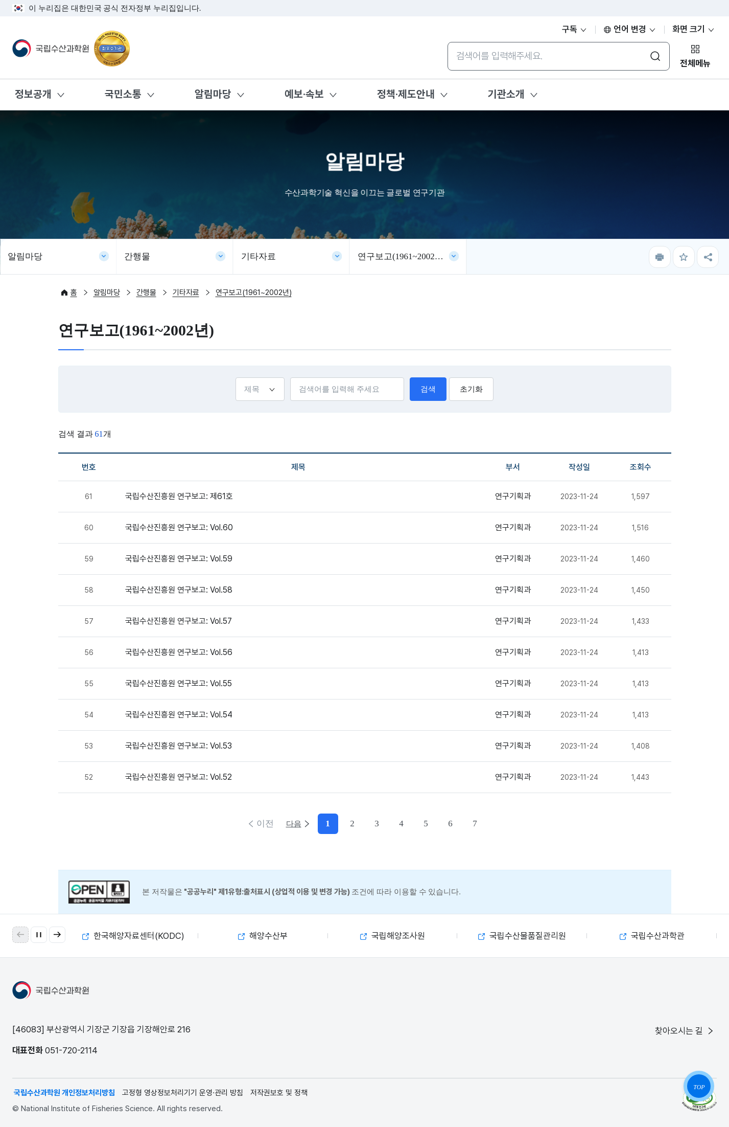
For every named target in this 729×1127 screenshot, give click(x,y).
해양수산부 (263, 936)
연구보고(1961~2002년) (402, 256)
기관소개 (506, 94)
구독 (574, 29)
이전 (264, 823)
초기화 (471, 389)
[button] (57, 935)
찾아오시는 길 (685, 1031)
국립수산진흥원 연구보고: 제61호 (179, 496)
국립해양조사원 (392, 936)
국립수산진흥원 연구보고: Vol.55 (178, 683)
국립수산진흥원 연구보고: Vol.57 (178, 621)
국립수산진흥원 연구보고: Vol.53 (178, 746)
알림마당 (213, 94)
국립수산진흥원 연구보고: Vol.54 (178, 714)
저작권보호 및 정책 (279, 1092)
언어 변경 (629, 29)
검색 (428, 389)
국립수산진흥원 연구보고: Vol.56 (178, 652)
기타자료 (258, 256)
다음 (465, 823)
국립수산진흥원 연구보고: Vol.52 (178, 777)
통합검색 (447, 41)
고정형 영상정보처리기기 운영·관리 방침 (182, 1092)
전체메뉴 (695, 63)
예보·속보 (304, 94)
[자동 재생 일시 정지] (39, 935)
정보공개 (33, 94)
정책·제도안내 (406, 94)
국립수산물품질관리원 (522, 936)
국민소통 (123, 94)
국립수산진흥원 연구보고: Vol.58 (178, 590)
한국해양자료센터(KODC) (133, 936)
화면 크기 (693, 29)
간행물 (137, 256)
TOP (698, 1087)
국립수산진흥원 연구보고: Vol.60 (179, 527)
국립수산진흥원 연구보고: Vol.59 (178, 559)
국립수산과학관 (652, 936)
